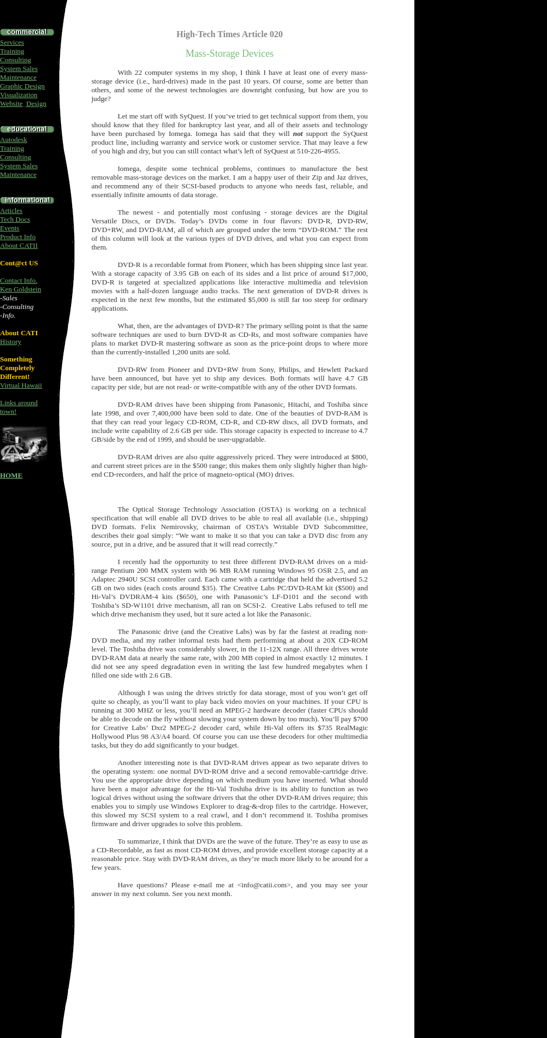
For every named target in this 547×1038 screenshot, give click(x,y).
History (10, 341)
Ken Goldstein (20, 289)
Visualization (19, 95)
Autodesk (13, 139)
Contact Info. (19, 280)
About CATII (19, 245)
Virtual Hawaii (21, 385)
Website (11, 103)
